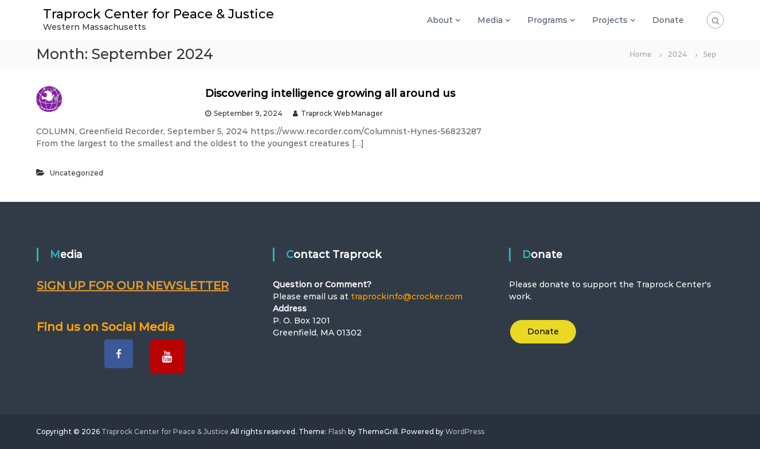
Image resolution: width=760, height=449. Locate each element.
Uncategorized (76, 173)
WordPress (464, 431)
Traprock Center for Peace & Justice (158, 14)
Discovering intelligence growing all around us (330, 93)
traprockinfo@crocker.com (407, 296)
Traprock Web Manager (342, 113)
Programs (547, 20)
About (440, 20)
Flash (337, 431)
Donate (668, 20)
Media (490, 20)
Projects (610, 20)
